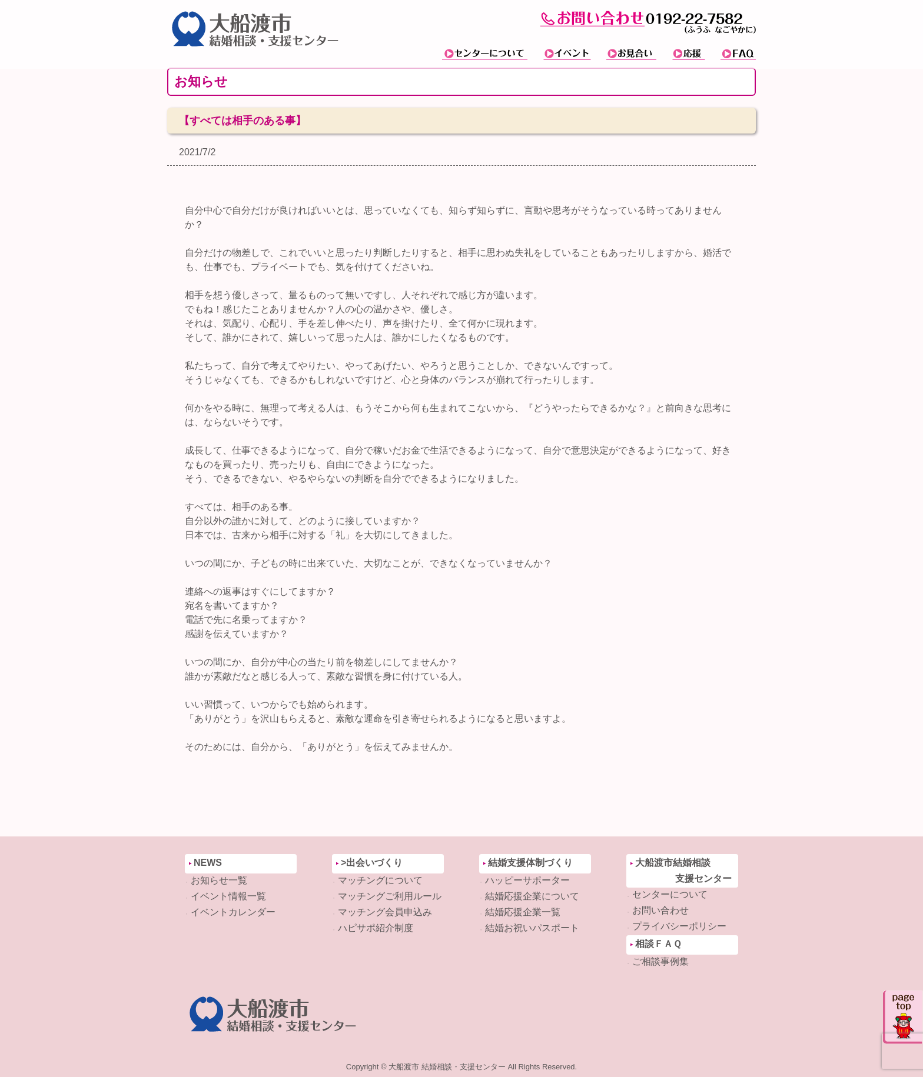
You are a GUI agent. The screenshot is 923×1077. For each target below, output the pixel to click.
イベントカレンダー (233, 912)
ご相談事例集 (660, 961)
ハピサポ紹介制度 (375, 928)
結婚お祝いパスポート (532, 928)
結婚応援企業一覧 (522, 912)
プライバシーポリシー (679, 926)
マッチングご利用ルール (389, 896)
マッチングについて (380, 880)
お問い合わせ (660, 910)
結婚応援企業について (532, 896)
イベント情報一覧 (228, 896)
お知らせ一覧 (219, 880)
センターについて (670, 894)
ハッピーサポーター (527, 880)
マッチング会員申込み (385, 912)
